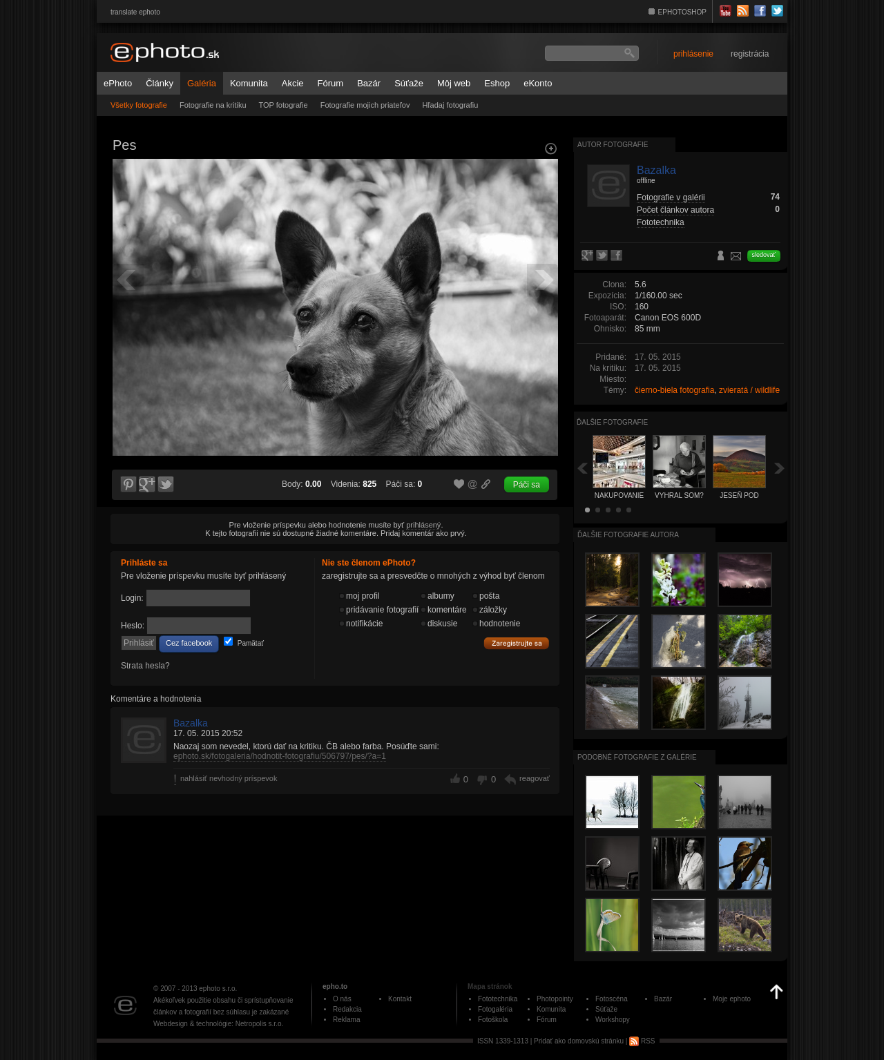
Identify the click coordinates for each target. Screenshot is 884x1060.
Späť (582, 468)
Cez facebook (189, 643)
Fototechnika (660, 222)
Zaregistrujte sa (516, 643)
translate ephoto (135, 12)
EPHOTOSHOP (682, 12)
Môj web (453, 83)
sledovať (764, 254)
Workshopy (612, 1019)
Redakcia (347, 1009)
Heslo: (132, 625)
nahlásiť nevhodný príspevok (229, 778)
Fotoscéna (611, 999)
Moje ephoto (732, 999)
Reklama (346, 1019)
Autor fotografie (612, 144)
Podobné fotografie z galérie (637, 757)
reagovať (534, 778)
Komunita (249, 83)
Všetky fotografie (138, 105)
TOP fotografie (283, 105)
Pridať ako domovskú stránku (579, 1041)
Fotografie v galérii (671, 197)
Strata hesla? (145, 666)
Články (159, 83)
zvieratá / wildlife (749, 390)
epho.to (335, 986)
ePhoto (118, 83)
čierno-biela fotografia (674, 390)
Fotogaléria (495, 1009)
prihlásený (423, 525)
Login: (132, 598)
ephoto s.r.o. (218, 988)
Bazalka (190, 723)
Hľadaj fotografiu (450, 105)
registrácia (750, 54)
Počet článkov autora (675, 210)
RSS (642, 1041)
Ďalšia (780, 468)
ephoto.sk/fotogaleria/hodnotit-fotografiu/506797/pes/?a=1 (279, 756)
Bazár (369, 83)
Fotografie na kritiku (213, 105)
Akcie (293, 83)
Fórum (331, 83)
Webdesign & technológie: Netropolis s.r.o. (218, 1024)
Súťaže (408, 83)
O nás (342, 999)
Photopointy (555, 999)
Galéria (201, 83)
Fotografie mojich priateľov (365, 105)
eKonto (537, 83)
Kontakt (400, 999)
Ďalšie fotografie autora (628, 535)
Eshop (497, 83)
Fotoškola (493, 1019)
